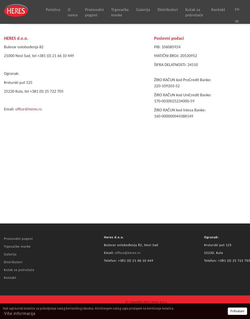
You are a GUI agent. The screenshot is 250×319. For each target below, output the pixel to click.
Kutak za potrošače (194, 12)
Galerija (143, 9)
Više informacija (19, 313)
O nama (73, 12)
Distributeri (167, 9)
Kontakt (218, 9)
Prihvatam (237, 311)
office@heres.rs (28, 109)
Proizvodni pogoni (94, 12)
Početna (53, 9)
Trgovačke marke (120, 12)
